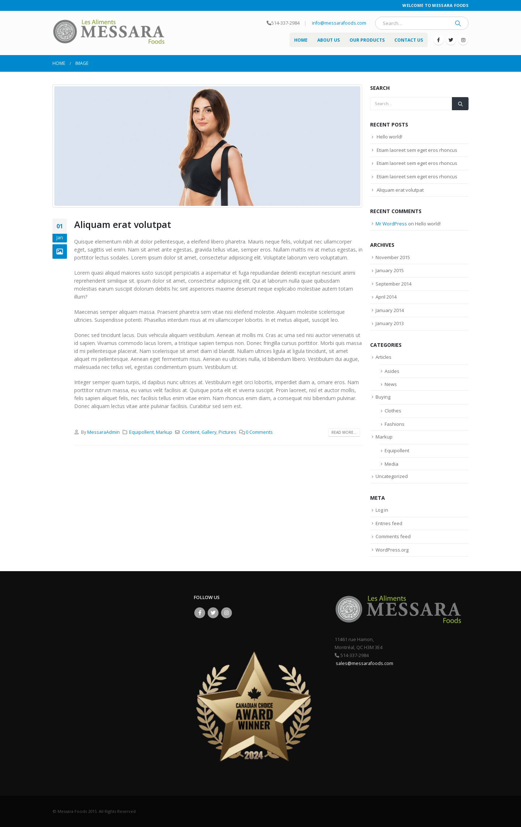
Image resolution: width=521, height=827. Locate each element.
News (391, 384)
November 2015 (393, 257)
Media (391, 464)
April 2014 (386, 297)
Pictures (227, 432)
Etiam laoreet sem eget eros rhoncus (417, 150)
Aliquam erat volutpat (122, 224)
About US (328, 40)
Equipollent (141, 432)
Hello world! (389, 136)
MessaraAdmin (103, 432)
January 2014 (390, 310)
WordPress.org (392, 550)
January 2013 (390, 323)
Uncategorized (392, 476)
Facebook (199, 612)
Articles (383, 357)
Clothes (393, 410)
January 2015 (390, 270)
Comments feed (393, 536)
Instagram (226, 612)
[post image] (207, 146)
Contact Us (408, 40)
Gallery (209, 432)
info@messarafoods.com (338, 23)
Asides (392, 371)
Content (190, 432)
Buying (383, 397)
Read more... (344, 432)
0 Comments (259, 432)
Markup (164, 432)
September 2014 (393, 283)
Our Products (367, 40)
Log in (382, 510)
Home (301, 40)
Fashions (394, 424)
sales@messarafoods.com (364, 663)
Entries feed (389, 523)
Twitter (213, 612)
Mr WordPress (391, 223)
